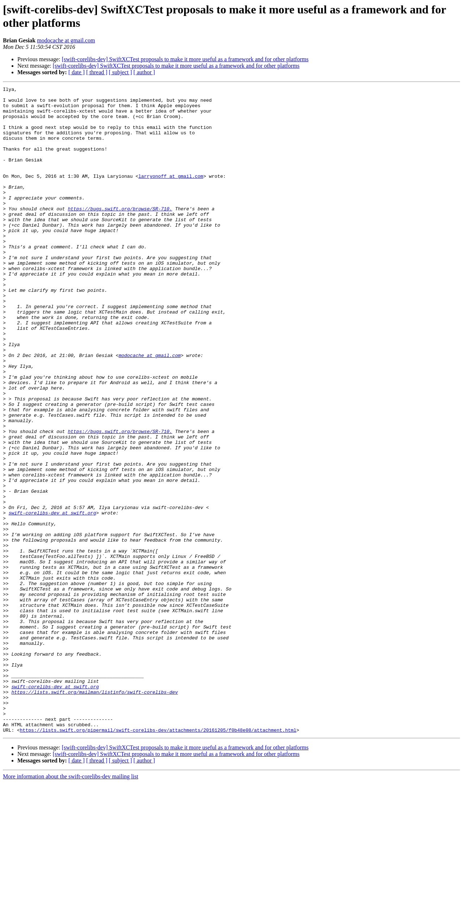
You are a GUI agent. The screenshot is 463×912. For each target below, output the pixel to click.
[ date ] (76, 72)
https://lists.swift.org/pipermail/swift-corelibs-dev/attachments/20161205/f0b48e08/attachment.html (158, 859)
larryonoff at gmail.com (170, 194)
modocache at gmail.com (66, 40)
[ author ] (144, 72)
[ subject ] (120, 72)
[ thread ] (96, 72)
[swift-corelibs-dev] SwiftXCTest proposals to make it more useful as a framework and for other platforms (185, 59)
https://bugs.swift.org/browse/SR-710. (120, 233)
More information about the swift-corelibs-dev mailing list (70, 906)
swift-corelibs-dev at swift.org (52, 598)
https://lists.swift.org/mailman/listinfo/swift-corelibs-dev (94, 813)
